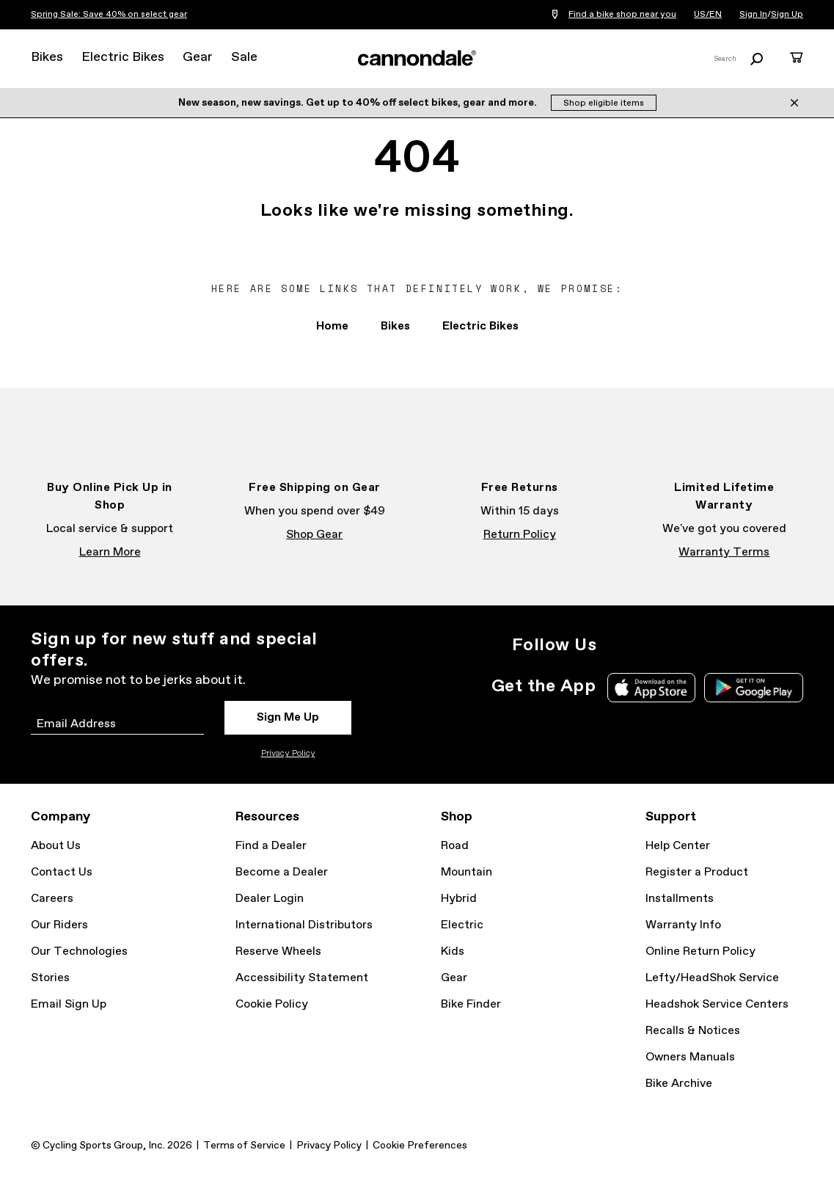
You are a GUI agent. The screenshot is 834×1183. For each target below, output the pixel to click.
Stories (50, 978)
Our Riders (59, 925)
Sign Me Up (288, 717)
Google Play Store (753, 687)
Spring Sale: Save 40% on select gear (109, 15)
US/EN (708, 15)
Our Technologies (79, 951)
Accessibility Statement (301, 978)
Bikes (47, 57)
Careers (52, 898)
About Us (56, 845)
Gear (198, 57)
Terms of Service (244, 1145)
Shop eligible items (603, 103)
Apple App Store (651, 687)
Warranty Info (683, 925)
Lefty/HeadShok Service (712, 978)
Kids (452, 951)
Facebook (649, 645)
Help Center (677, 845)
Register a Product (696, 872)
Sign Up (787, 15)
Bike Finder (471, 1004)
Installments (679, 898)
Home (332, 326)
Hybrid (459, 898)
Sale (244, 57)
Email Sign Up (68, 1004)
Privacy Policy (288, 754)
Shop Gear (314, 534)
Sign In (753, 15)
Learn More (110, 552)
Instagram (617, 645)
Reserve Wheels (278, 951)
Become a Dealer (281, 872)
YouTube (714, 645)
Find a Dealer (271, 845)
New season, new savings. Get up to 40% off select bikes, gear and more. (358, 102)
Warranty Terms (723, 552)
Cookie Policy (271, 1004)
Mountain (466, 872)
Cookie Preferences (420, 1145)
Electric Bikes (122, 57)
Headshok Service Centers (717, 1004)
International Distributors (304, 925)
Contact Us (61, 872)
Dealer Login (269, 898)
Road (455, 845)
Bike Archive (678, 1083)
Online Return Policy (700, 951)
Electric (462, 925)
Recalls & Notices (692, 1030)
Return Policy (519, 534)
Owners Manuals (690, 1057)
